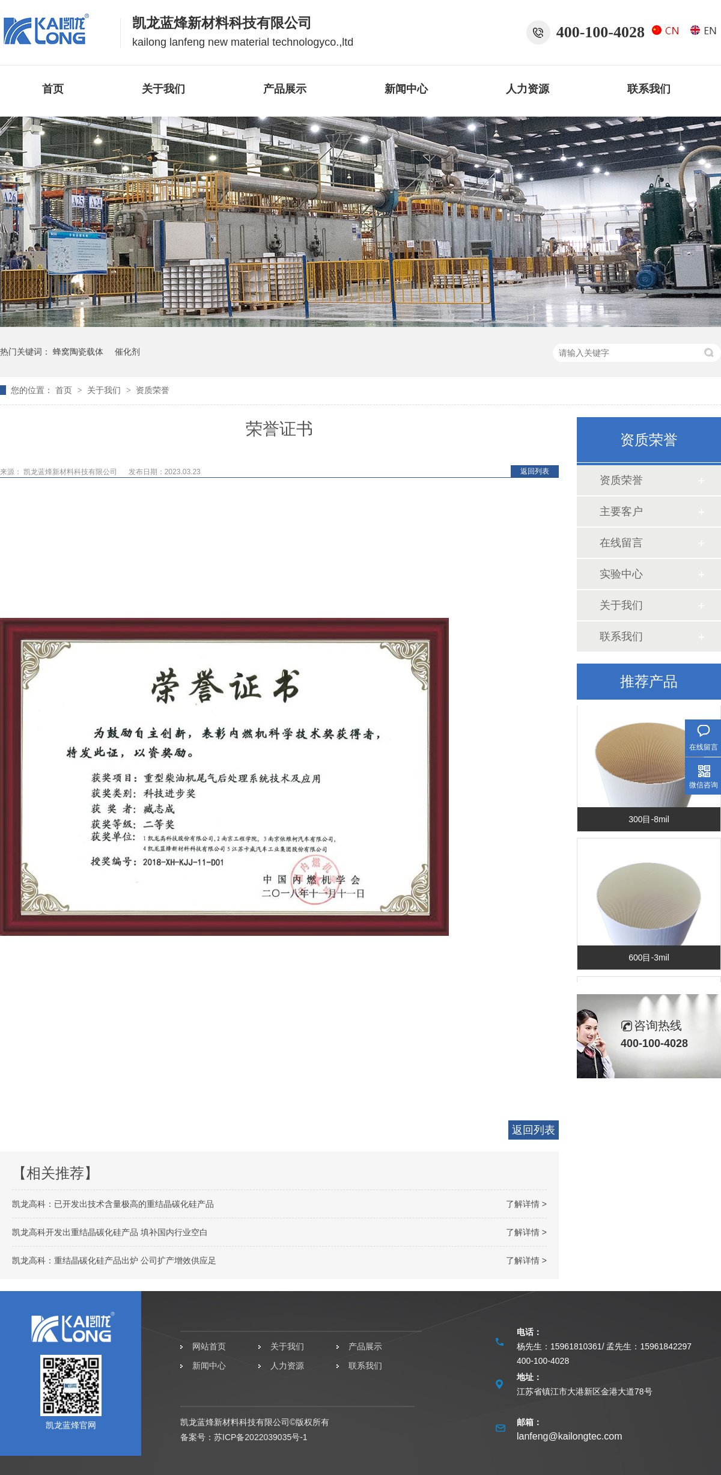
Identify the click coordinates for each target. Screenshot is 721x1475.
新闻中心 (406, 89)
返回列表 (534, 471)
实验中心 (621, 574)
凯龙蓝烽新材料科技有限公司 (70, 472)
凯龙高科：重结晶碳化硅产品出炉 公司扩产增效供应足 (114, 1260)
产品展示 (284, 89)
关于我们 (163, 89)
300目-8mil (648, 820)
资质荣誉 (152, 390)
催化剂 (127, 351)
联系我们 (649, 89)
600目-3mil (648, 958)
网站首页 (209, 1346)
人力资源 (527, 89)
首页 (53, 89)
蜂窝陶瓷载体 (78, 351)
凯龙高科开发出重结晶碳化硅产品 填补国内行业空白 (110, 1232)
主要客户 (621, 511)
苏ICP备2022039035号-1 (261, 1437)
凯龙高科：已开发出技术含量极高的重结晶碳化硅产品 (113, 1204)
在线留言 (621, 543)
